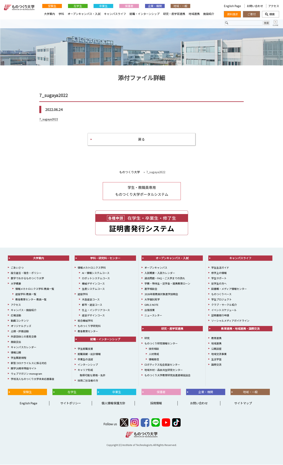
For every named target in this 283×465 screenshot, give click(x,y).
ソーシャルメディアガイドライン (230, 321)
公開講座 (216, 349)
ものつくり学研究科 (89, 326)
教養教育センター (88, 332)
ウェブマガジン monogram (26, 374)
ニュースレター (153, 316)
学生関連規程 (18, 358)
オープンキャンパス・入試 (84, 14)
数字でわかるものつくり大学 (27, 279)
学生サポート (219, 279)
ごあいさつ (17, 268)
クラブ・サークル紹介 (224, 305)
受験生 (52, 6)
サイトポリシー (70, 404)
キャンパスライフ (115, 14)
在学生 (78, 6)
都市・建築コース (92, 305)
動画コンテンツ (20, 321)
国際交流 (216, 365)
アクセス (273, 6)
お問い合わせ (255, 6)
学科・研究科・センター (105, 259)
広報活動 (16, 316)
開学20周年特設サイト (24, 369)
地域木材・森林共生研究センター (163, 370)
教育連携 (216, 339)
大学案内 (49, 14)
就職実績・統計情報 (89, 354)
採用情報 (156, 404)
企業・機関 (155, 6)
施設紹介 (208, 14)
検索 (270, 14)
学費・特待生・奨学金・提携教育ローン (167, 284)
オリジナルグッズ (21, 326)
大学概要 (16, 284)
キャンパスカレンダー (23, 348)
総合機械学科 (85, 321)
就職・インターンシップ (145, 14)
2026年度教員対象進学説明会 (161, 295)
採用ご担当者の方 (88, 381)
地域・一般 (180, 6)
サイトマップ (243, 404)
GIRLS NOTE (151, 305)
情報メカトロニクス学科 (92, 268)
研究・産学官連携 (174, 14)
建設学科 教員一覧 (25, 295)
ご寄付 (251, 14)
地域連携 (194, 14)
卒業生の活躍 (85, 360)
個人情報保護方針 (113, 404)
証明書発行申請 (220, 316)
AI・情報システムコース (95, 273)
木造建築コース (91, 300)
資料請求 (232, 14)
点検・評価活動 (20, 332)
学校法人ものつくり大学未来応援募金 (32, 379)
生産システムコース (93, 289)
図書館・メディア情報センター (229, 289)
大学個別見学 (152, 300)
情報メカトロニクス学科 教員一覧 (34, 289)
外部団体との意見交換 (23, 337)
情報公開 (16, 353)
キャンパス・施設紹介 (23, 310)
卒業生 (103, 6)
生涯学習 (216, 360)
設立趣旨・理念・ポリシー (26, 273)
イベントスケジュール (224, 310)
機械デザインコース (93, 284)
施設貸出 (16, 342)
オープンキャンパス (155, 268)
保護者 (129, 6)
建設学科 (83, 295)
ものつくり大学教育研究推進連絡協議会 (167, 376)
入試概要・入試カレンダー (159, 273)
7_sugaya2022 (48, 119)
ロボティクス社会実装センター (162, 365)
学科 (61, 14)
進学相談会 (150, 289)
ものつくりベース (221, 295)
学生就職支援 (85, 349)
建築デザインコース (93, 316)
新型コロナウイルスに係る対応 (29, 363)
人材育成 (154, 354)
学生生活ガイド (220, 268)
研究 (147, 339)
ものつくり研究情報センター (161, 344)
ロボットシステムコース (96, 279)
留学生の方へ (219, 284)
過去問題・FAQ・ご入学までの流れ (164, 279)
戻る (141, 139)
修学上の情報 (219, 273)
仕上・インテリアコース (96, 310)
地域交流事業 (219, 354)
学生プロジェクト (221, 300)
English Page (233, 6)
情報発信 (154, 360)
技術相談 (154, 349)
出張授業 (149, 310)
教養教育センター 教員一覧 (31, 300)
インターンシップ (88, 365)
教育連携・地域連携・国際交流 (240, 329)
